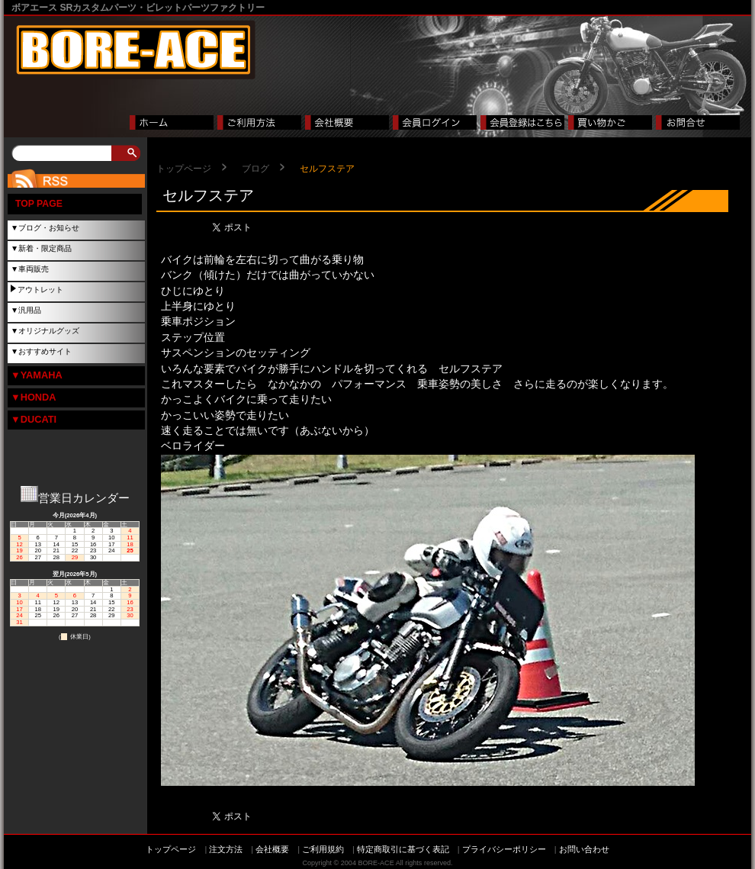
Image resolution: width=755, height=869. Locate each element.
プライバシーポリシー (504, 849)
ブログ (255, 168)
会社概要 (272, 849)
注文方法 (226, 849)
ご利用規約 (323, 849)
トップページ (183, 168)
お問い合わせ (584, 849)
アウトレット (40, 289)
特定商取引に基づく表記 (403, 849)
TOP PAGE (39, 203)
